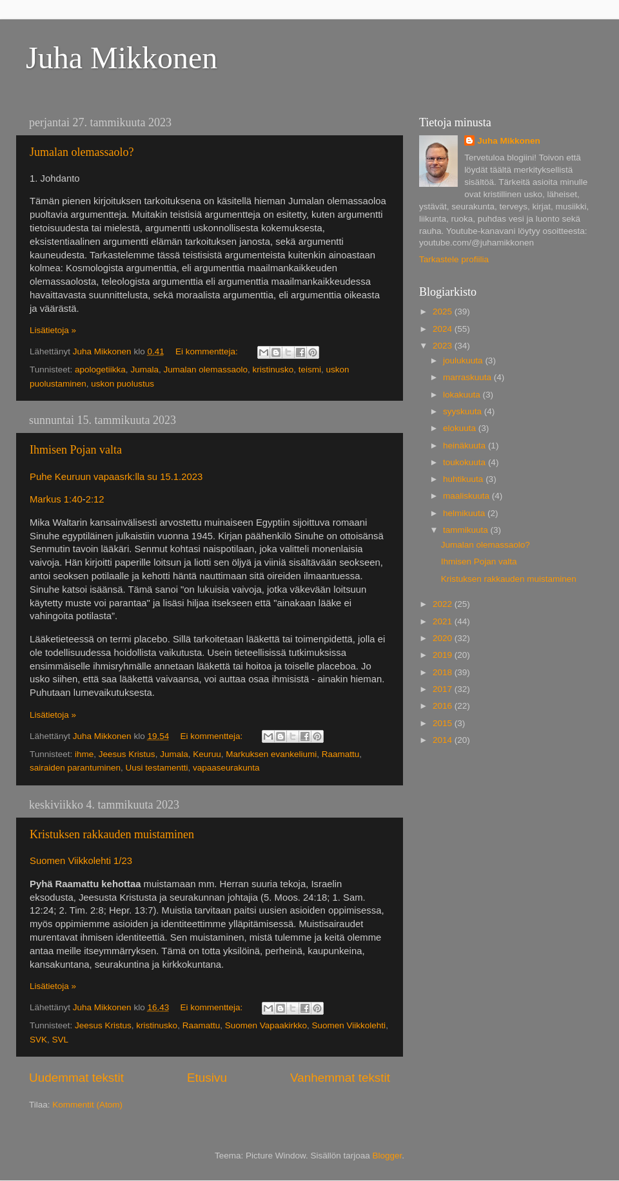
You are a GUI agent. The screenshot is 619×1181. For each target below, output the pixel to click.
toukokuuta (465, 462)
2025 (444, 311)
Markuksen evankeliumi (271, 754)
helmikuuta (465, 513)
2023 (444, 345)
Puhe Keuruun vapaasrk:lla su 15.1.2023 (116, 477)
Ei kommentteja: (208, 351)
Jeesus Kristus (127, 754)
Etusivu (207, 1077)
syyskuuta (463, 411)
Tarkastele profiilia (454, 259)
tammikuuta (467, 530)
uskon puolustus (122, 384)
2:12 (95, 499)
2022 (444, 604)
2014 (444, 740)
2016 (444, 706)
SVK (38, 1039)
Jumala (144, 369)
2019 (444, 655)
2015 (444, 723)
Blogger (387, 1155)
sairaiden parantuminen (75, 768)
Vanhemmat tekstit (340, 1077)
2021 (444, 621)
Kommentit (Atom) (87, 1104)
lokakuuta (463, 394)
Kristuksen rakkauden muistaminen (112, 834)
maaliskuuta (467, 496)
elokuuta (460, 428)
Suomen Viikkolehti (349, 1025)
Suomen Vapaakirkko (266, 1025)
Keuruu (207, 754)
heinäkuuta (465, 445)
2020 (444, 638)
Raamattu (341, 754)
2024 (444, 329)
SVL (60, 1039)
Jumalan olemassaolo (205, 369)
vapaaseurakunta (226, 768)
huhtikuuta (464, 479)
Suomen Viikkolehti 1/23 (81, 861)
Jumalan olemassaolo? (81, 152)
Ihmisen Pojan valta (76, 449)
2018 (444, 672)
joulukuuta (464, 360)
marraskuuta (468, 377)
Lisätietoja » (53, 330)
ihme (84, 754)
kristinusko (273, 369)
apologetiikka (100, 369)
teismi (310, 369)
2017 (444, 689)
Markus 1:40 (56, 499)
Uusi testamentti (157, 768)
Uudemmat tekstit (76, 1077)
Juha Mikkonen (121, 58)
